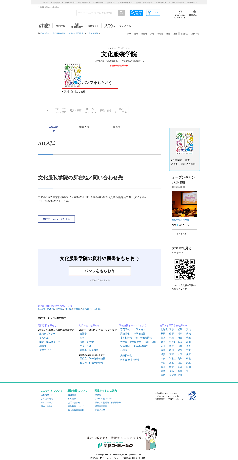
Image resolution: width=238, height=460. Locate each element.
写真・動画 (75, 110)
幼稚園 (123, 350)
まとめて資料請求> (176, 2)
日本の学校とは (48, 406)
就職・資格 (106, 110)
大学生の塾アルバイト (105, 398)
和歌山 (172, 358)
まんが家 (44, 337)
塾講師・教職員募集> (144, 2)
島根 (188, 358)
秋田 (163, 333)
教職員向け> (191, 2)
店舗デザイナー (47, 350)
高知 (180, 367)
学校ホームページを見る (56, 219)
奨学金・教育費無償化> (53, 2)
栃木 (163, 337)
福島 (180, 333)
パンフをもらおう (88, 82)
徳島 (188, 362)
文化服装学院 (92, 33)
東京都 (86, 308)
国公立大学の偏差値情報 (92, 358)
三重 (188, 350)
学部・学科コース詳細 (60, 110)
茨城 (188, 333)
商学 (82, 337)
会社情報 (72, 395)
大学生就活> (161, 2)
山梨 (180, 346)
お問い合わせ (74, 402)
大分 (188, 371)
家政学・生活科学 (89, 350)
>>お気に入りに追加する (133, 61)
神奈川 (172, 342)
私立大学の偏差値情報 (91, 362)
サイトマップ (47, 402)
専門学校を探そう (47, 325)
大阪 (180, 354)
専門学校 (125, 329)
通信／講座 (150, 342)
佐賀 (163, 371)
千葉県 (77, 308)
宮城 (188, 329)
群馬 (171, 337)
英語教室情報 (101, 406)
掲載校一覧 (126, 355)
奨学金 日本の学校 (129, 359)
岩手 (180, 329)
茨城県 (42, 308)
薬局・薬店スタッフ (49, 342)
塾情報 (98, 395)
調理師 (42, 346)
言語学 (83, 333)
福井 (171, 346)
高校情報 (125, 333)
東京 (163, 342)
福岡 (188, 367)
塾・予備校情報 (144, 337)
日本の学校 (44, 33)
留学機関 (125, 346)
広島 (171, 362)
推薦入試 (84, 127)
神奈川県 (95, 308)
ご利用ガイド (47, 395)
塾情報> (111, 2)
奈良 (163, 358)
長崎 (171, 371)
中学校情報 (139, 333)
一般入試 (115, 127)
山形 (171, 333)
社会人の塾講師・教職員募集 (108, 402)
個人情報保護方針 (76, 410)
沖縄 (180, 375)
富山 (188, 342)
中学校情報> (84, 2)
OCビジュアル (121, 110)
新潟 (180, 342)
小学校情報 (126, 337)
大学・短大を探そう (89, 325)
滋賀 (163, 354)
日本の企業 (100, 410)
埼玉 (180, 337)
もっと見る (182, 233)
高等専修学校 (141, 346)
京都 (171, 354)
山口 (180, 362)
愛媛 (171, 367)
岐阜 (163, 350)
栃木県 (51, 308)
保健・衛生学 (87, 342)
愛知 (180, 350)
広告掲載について (76, 406)
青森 (171, 329)
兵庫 (188, 354)
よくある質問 (47, 398)
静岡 (171, 350)
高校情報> (70, 2)
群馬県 (59, 308)
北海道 (144, 34)
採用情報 (72, 398)
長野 (188, 346)
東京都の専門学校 (76, 33)
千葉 (188, 337)
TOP (45, 110)
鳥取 (180, 358)
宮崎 (163, 375)
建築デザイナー (47, 333)
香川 (163, 367)
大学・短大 (139, 329)
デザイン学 (85, 346)
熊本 (180, 371)
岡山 (163, 362)
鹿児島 (172, 375)
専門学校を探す (59, 33)
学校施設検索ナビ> (125, 2)
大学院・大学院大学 (130, 342)
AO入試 (53, 127)
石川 (163, 346)
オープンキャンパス (91, 110)
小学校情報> (98, 2)
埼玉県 (68, 308)
